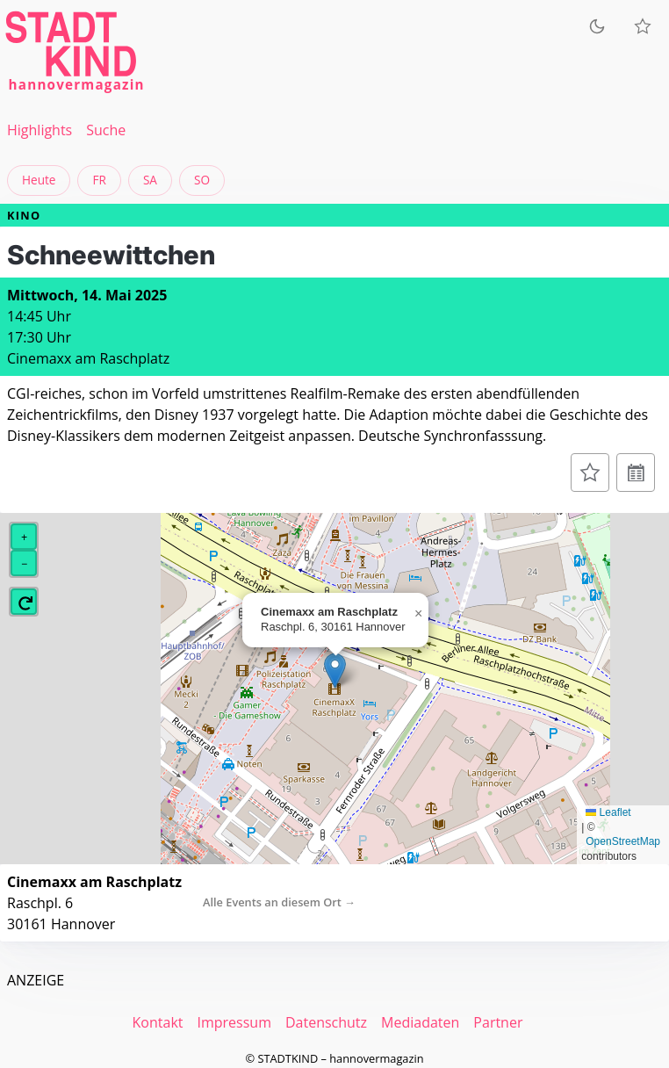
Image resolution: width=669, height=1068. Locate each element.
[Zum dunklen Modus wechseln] (597, 26)
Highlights (39, 130)
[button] (335, 671)
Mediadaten (420, 1022)
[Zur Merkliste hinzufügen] (590, 472)
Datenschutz (326, 1022)
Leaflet (608, 812)
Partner (497, 1022)
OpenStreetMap (623, 841)
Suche (106, 130)
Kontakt (158, 1022)
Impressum (233, 1022)
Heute (38, 179)
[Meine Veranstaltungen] (642, 26)
